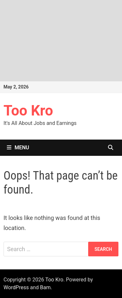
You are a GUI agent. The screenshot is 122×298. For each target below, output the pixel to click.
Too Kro (28, 110)
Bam (45, 287)
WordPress (16, 287)
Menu (18, 147)
